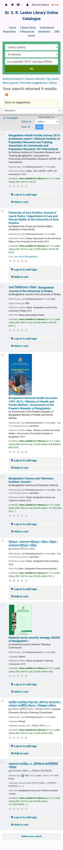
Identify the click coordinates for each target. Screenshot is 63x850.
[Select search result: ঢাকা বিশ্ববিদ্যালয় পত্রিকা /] (2, 286)
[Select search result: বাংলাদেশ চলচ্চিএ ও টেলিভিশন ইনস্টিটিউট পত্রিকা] (2, 762)
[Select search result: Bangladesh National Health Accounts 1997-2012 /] (2, 355)
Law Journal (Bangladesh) (26, 256)
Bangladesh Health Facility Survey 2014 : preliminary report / (35, 142)
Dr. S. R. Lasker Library (6, 5)
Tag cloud (52, 78)
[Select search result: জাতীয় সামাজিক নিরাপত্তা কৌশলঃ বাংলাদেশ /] (2, 701)
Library (53, 82)
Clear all (25, 126)
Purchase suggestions (33, 82)
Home (12, 27)
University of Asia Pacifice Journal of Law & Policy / (34, 217)
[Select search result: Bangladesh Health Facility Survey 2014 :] (2, 134)
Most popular (10, 82)
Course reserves (34, 78)
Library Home (28, 27)
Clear (55, 5)
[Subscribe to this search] (6, 94)
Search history (40, 4)
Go (31, 68)
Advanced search (12, 78)
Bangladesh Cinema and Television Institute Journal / (31, 480)
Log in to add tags (24, 194)
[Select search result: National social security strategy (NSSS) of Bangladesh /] (2, 606)
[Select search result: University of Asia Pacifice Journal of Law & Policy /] (2, 211)
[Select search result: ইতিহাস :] (2, 541)
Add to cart (19, 202)
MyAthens (44, 31)
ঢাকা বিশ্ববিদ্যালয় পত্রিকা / (31, 289)
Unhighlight (10, 118)
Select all (26, 121)
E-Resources (27, 31)
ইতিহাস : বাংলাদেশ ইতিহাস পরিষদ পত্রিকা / (33, 543)
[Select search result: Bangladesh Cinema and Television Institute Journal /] (2, 477)
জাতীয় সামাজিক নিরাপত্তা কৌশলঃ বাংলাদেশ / (35, 704)
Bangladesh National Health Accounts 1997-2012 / (33, 403)
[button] (12, 5)
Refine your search (31, 836)
